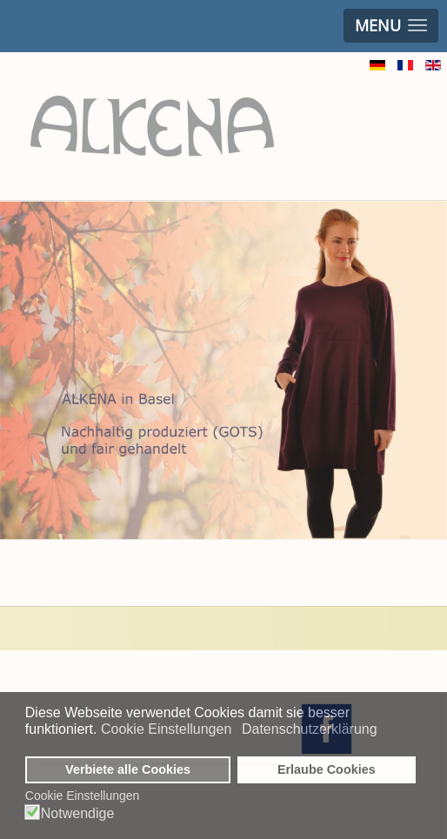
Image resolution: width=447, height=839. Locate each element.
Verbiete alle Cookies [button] (127, 769)
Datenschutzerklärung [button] (309, 729)
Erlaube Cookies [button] (326, 769)
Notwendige (78, 814)
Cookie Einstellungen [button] (166, 729)
